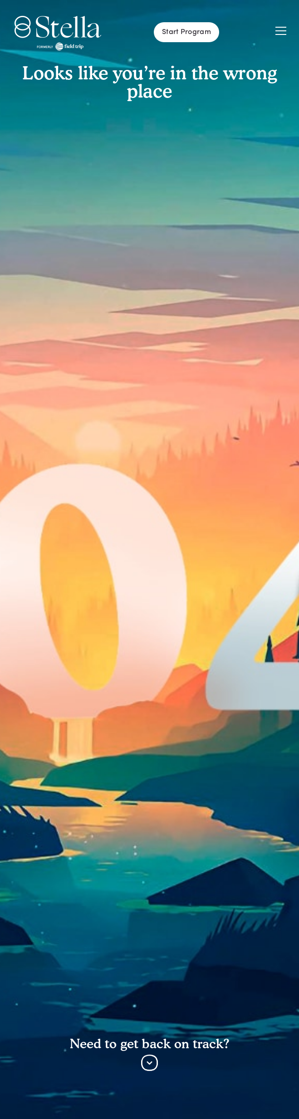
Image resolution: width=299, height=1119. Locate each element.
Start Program (186, 32)
